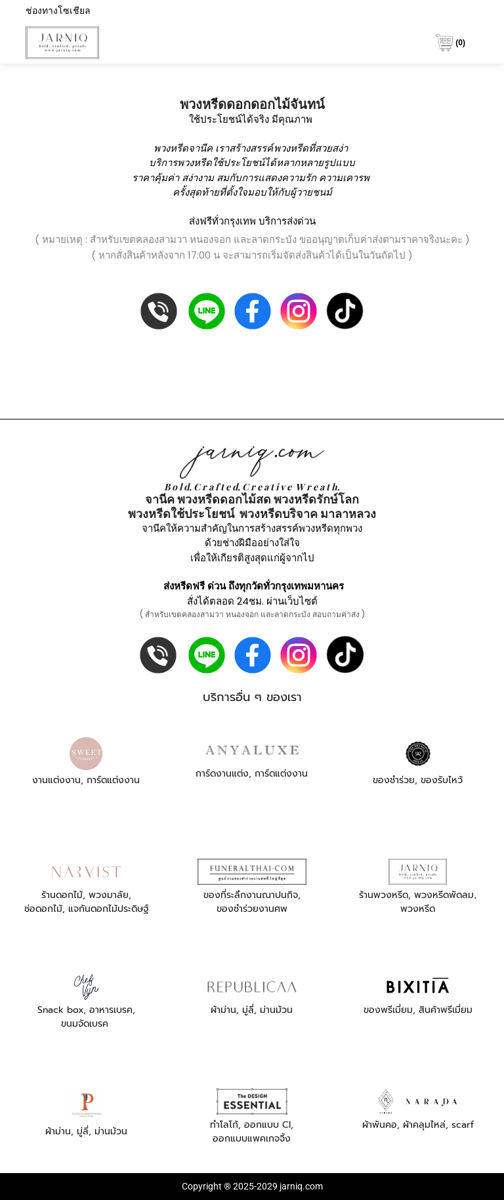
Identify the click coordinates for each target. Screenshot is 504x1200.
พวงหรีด (291, 148)
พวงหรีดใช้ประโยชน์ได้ (226, 162)
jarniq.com (301, 1186)
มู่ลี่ (248, 1010)
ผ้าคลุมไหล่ (424, 1125)
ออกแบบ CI (267, 1125)
